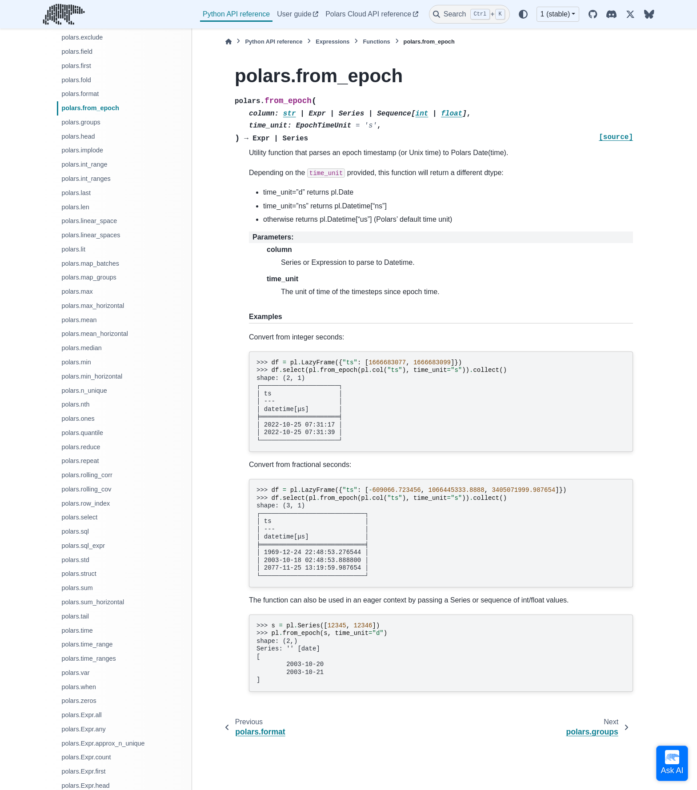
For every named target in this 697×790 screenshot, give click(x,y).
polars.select (79, 517)
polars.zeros (78, 700)
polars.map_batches (90, 263)
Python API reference (236, 14)
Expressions (332, 41)
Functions (376, 41)
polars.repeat (80, 460)
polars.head (78, 136)
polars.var (75, 672)
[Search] (469, 14)
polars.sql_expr (83, 545)
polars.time (76, 630)
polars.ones (77, 418)
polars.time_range (86, 644)
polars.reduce (80, 447)
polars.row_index (85, 503)
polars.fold (76, 80)
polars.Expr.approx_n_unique (102, 743)
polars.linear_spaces (90, 235)
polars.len (75, 207)
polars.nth (75, 404)
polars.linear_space (89, 220)
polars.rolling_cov (86, 489)
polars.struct (78, 573)
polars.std (75, 559)
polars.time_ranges (88, 658)
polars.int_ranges (85, 178)
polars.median (81, 347)
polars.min (76, 362)
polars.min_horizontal (91, 376)
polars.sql (75, 531)
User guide (294, 14)
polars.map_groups (88, 277)
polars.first (76, 65)
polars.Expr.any (83, 729)
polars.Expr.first (83, 771)
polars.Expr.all (81, 714)
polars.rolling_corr (86, 475)
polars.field (76, 51)
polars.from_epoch (90, 108)
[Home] (228, 41)
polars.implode (82, 150)
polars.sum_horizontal (92, 602)
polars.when (78, 686)
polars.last (76, 192)
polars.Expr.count (86, 757)
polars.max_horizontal (92, 305)
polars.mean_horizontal (94, 333)
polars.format (80, 93)
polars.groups (80, 122)
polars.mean (78, 319)
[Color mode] (523, 14)
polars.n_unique (84, 390)
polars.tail (75, 616)
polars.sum (76, 587)
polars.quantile (82, 432)
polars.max (76, 291)
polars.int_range (84, 164)
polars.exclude (82, 37)
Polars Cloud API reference (368, 14)
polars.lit (73, 249)
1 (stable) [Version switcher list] (555, 14)
